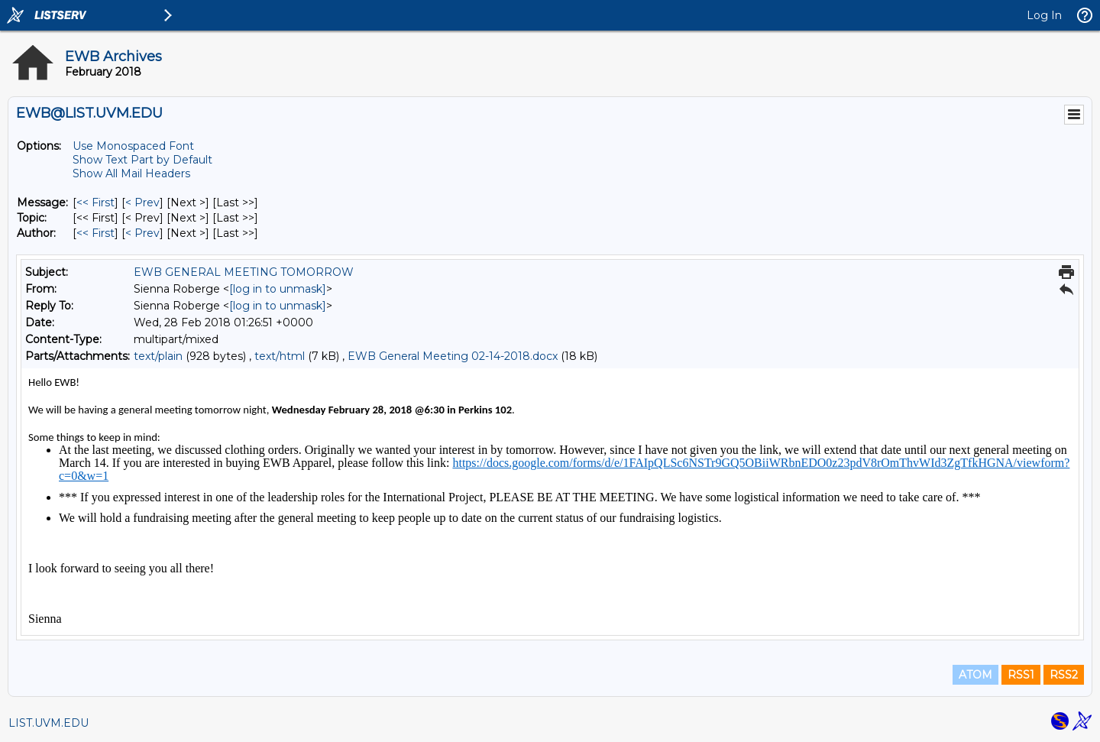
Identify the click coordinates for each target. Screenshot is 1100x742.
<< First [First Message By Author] (95, 233)
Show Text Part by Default (142, 160)
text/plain (158, 356)
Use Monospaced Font (133, 146)
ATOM (975, 675)
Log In (1044, 15)
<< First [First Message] (95, 202)
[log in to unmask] (277, 289)
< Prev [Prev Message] (142, 202)
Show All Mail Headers (131, 173)
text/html (279, 356)
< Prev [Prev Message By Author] (142, 233)
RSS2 (1064, 675)
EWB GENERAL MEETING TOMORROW (244, 272)
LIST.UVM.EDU (48, 723)
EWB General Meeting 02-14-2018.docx (453, 356)
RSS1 (1021, 675)
